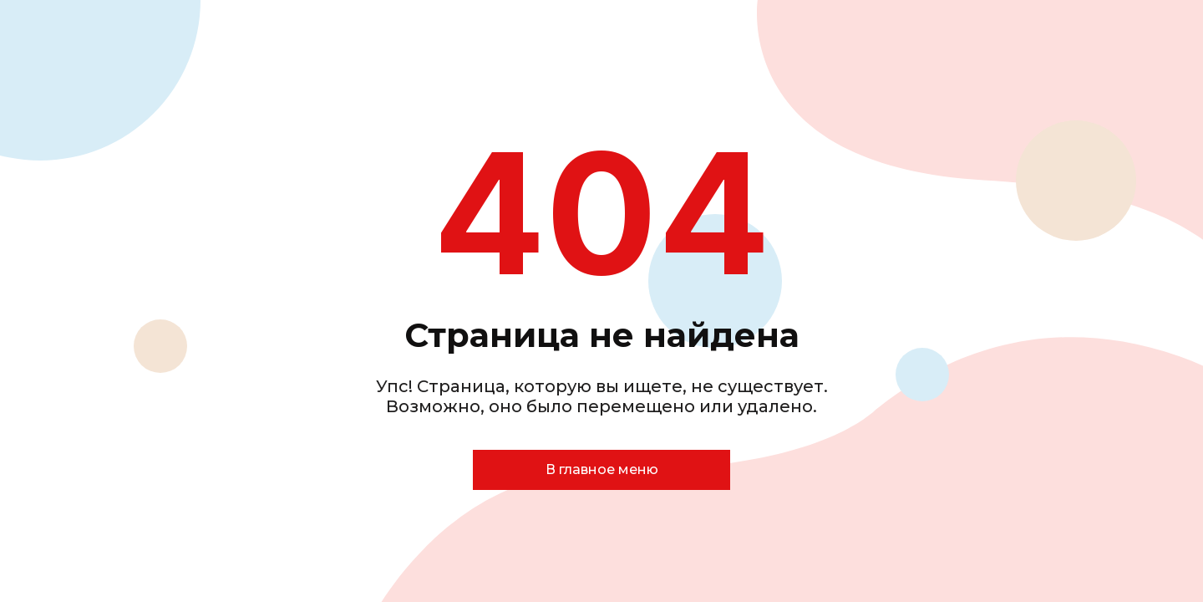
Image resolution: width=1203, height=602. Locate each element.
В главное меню (602, 469)
